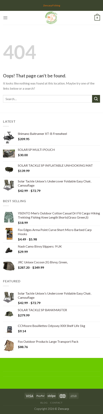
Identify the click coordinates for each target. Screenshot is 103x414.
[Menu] (5, 18)
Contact (56, 402)
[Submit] (96, 99)
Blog (44, 402)
